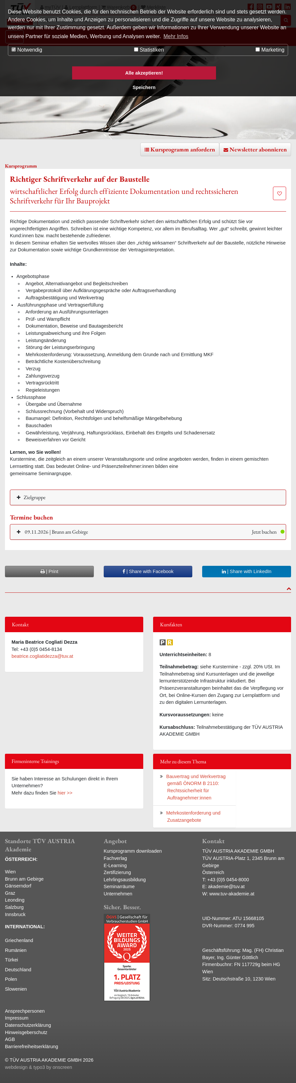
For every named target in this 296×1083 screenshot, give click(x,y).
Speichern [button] (144, 87)
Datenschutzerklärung (28, 1025)
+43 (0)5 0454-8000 (228, 879)
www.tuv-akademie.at (232, 893)
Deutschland (18, 969)
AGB (10, 1039)
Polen (11, 979)
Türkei (11, 959)
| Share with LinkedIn (246, 571)
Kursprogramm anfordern (182, 149)
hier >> (65, 792)
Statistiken (149, 50)
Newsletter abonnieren (258, 149)
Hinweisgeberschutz (26, 1032)
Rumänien (16, 950)
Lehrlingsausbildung (125, 879)
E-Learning (115, 865)
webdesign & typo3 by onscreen (38, 1067)
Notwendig (27, 50)
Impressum (16, 1018)
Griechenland (19, 940)
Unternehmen (118, 893)
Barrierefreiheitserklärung (31, 1046)
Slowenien (16, 989)
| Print (49, 571)
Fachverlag (115, 858)
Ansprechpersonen (25, 1011)
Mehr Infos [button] (176, 36)
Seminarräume (119, 886)
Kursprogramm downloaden (133, 851)
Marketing (270, 50)
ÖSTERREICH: (21, 859)
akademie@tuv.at (226, 886)
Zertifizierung (117, 872)
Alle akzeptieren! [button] (144, 73)
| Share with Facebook (148, 571)
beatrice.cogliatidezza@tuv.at (42, 656)
